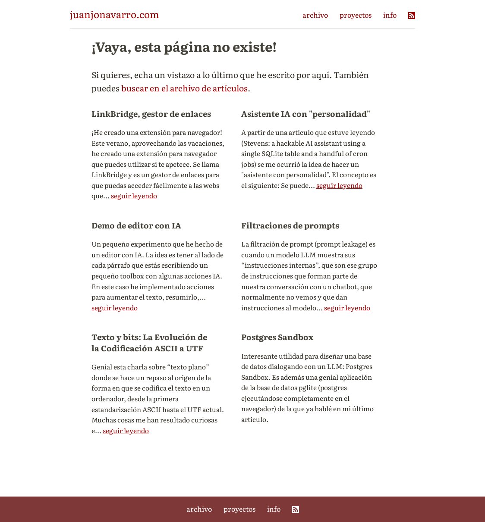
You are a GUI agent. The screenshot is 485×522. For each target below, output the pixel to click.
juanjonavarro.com (114, 14)
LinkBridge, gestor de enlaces (151, 113)
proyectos (356, 14)
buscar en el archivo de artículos (184, 87)
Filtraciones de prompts (290, 225)
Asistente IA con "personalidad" (305, 113)
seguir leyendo (134, 195)
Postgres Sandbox (277, 337)
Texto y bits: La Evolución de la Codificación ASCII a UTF (149, 342)
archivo (315, 14)
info (390, 14)
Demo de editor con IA (136, 225)
